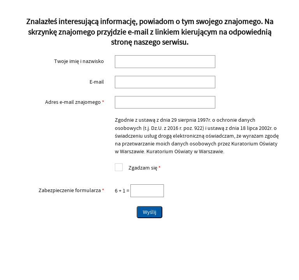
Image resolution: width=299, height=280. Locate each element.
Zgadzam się (137, 167)
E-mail (97, 82)
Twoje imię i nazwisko (79, 61)
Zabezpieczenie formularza (60, 190)
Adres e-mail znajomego (60, 102)
